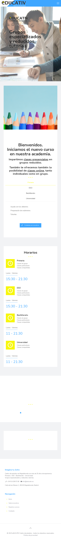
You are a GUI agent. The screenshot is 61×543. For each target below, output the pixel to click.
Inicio (10, 499)
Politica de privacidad (31, 535)
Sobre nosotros (14, 503)
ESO (30, 188)
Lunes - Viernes (12, 273)
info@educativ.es (28, 482)
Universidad (30, 198)
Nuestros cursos (14, 507)
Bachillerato (30, 193)
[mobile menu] (58, 3)
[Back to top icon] (30, 528)
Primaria (30, 182)
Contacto (12, 511)
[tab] (30, 182)
